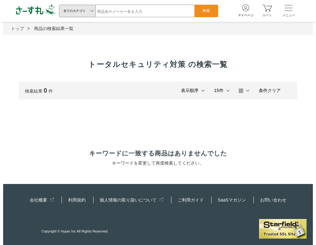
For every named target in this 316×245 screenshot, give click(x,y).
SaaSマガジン (232, 199)
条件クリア (270, 90)
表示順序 (189, 90)
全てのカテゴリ (74, 11)
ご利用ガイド (191, 199)
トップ (17, 28)
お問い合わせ (273, 199)
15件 (218, 90)
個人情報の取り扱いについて (131, 199)
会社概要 (42, 199)
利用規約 (77, 199)
